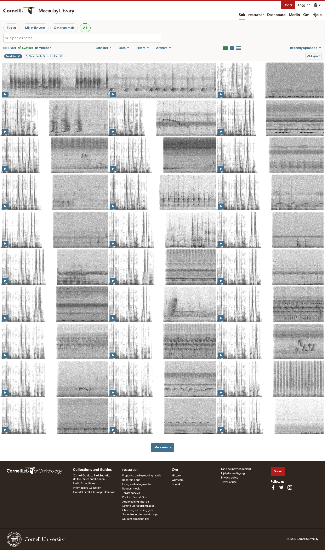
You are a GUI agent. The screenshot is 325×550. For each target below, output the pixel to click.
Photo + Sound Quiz (134, 497)
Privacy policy (229, 477)
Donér (288, 5)
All (85, 27)
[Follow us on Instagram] (289, 487)
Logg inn (304, 5)
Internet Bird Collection (87, 487)
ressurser (256, 15)
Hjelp (317, 15)
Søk (242, 15)
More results (162, 447)
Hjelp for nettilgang (233, 473)
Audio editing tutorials (135, 501)
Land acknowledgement (236, 469)
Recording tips (131, 480)
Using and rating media (136, 484)
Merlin (294, 15)
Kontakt (176, 484)
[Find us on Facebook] (273, 487)
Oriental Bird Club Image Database (94, 492)
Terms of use (228, 482)
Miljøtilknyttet (35, 27)
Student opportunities (135, 518)
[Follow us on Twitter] (281, 487)
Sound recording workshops (140, 514)
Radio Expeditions (84, 483)
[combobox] (85, 38)
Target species (131, 493)
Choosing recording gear (137, 510)
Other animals (64, 27)
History (176, 475)
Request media (131, 488)
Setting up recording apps (138, 505)
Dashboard (276, 15)
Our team (177, 480)
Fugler (11, 27)
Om (306, 15)
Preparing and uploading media (141, 475)
